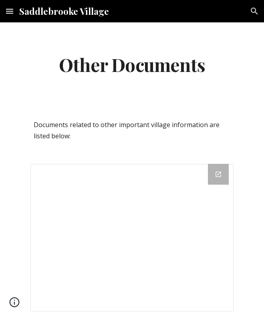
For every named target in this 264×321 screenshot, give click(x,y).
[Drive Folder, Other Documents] (132, 237)
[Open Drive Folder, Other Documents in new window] (218, 174)
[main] (132, 64)
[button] (9, 11)
